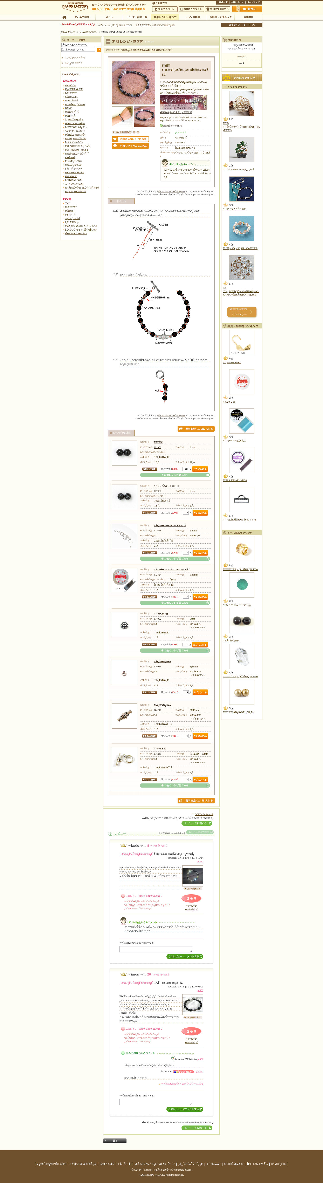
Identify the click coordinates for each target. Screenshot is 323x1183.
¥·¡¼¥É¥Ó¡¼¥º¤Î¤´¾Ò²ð (51, 1164)
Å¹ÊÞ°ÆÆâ (248, 17)
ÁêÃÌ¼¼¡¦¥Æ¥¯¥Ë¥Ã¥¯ (220, 17)
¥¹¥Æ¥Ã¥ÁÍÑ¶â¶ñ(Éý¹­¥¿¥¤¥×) (239, 519)
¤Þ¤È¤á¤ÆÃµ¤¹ (81, 17)
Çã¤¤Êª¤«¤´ (247, 9)
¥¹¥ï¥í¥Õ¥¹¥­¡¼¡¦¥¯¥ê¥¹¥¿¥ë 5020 (240, 569)
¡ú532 (200, 861)
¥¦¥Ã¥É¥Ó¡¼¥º (231, 640)
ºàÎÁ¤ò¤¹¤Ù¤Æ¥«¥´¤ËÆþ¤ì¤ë (171, 191)
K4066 (157, 666)
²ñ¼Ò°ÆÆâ (106, 1164)
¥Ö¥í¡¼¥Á (70, 116)
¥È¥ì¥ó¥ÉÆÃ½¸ (192, 17)
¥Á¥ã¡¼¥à (70, 157)
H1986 (157, 491)
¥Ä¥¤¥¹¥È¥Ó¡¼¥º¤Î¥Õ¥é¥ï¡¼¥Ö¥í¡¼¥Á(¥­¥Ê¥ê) (241, 127)
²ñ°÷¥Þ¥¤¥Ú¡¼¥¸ (165, 9)
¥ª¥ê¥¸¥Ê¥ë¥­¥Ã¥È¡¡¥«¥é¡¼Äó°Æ (81, 226)
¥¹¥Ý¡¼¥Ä (70, 214)
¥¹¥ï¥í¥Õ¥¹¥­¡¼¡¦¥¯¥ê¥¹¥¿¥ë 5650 (240, 676)
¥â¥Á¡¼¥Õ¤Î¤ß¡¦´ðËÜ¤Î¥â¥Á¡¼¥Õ (82, 187)
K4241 (157, 710)
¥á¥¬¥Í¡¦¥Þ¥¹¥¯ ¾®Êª (75, 138)
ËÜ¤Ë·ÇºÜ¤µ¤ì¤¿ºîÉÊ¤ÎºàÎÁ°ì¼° (81, 230)
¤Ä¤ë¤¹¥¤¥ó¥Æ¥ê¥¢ (75, 131)
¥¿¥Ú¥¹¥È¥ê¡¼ (72, 222)
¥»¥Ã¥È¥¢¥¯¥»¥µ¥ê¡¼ (76, 127)
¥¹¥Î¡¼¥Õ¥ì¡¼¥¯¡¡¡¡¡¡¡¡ (166, 485)
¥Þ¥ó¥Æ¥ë (160, 748)
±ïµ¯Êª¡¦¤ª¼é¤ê (72, 218)
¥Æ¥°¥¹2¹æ (229, 401)
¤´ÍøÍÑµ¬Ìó (125, 1164)
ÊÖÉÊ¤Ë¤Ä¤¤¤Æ (204, 814)
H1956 (157, 447)
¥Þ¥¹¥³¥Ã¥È (71, 207)
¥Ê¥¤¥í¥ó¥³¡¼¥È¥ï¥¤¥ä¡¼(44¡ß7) (172, 569)
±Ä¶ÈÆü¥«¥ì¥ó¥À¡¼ (83, 1164)
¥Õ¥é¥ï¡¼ (70, 211)
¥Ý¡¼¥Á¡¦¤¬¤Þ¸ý (73, 169)
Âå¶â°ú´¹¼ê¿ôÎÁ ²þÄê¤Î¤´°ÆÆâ (115, 25)
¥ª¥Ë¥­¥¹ (158, 442)
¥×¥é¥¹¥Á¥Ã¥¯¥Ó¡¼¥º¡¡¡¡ (237, 605)
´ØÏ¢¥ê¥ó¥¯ (213, 1164)
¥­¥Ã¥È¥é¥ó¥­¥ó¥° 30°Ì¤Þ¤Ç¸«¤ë (239, 312)
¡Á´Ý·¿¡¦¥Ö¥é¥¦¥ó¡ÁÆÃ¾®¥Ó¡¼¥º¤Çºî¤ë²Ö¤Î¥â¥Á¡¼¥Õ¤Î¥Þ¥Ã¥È (241, 291)
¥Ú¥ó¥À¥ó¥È (71, 100)
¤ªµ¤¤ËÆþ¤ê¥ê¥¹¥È (191, 9)
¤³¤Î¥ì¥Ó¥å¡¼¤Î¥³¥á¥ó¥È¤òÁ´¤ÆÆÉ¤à (182, 1083)
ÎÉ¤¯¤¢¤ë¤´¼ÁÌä (257, 1164)
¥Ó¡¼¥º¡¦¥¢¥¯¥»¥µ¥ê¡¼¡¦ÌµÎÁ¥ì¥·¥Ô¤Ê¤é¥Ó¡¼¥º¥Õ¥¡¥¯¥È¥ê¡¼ (161, 1170)
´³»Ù (67, 203)
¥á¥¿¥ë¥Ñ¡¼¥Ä (162, 661)
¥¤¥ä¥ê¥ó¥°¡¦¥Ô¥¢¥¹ (75, 104)
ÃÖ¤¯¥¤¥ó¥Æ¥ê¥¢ (74, 184)
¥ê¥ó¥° (68, 108)
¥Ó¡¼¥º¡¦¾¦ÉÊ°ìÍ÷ (137, 17)
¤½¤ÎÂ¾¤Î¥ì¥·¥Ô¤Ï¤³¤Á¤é (175, 475)
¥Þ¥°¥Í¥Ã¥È (71, 176)
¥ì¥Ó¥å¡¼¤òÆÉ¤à (172, 125)
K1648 (157, 530)
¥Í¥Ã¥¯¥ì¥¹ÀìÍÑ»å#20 (235, 480)
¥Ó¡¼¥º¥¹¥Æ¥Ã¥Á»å (234, 441)
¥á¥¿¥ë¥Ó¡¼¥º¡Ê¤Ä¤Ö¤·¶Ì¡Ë (170, 525)
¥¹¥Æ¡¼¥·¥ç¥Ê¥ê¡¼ (74, 172)
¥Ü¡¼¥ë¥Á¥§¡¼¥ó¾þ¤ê (76, 150)
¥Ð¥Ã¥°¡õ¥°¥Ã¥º (73, 165)
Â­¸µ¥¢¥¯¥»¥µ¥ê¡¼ (74, 119)
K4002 (157, 618)
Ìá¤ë (115, 1140)
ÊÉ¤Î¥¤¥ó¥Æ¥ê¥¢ (74, 180)
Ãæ (249, 25)
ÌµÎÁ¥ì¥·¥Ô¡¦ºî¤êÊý (165, 17)
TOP (64, 17)
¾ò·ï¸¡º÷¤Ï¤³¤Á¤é (74, 63)
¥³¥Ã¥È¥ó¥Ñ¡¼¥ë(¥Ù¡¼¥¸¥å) (238, 712)
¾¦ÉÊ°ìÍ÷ (222, 3)
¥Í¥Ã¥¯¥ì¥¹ (70, 85)
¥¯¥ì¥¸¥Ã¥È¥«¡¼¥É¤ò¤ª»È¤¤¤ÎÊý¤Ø (155, 25)
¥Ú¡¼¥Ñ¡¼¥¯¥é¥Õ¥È (75, 191)
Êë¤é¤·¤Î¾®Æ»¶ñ (74, 142)
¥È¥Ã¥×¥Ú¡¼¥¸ (68, 32)
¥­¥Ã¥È (109, 17)
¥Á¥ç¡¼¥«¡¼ (71, 97)
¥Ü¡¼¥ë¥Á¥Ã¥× (232, 362)
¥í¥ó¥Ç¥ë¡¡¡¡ (161, 613)
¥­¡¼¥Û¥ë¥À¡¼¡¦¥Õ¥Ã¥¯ (77, 153)
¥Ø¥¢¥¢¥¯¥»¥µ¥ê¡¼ (75, 123)
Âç (253, 25)
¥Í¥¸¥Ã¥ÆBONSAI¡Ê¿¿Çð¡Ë (238, 169)
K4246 (157, 753)
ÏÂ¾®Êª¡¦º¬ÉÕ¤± (73, 161)
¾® (244, 25)
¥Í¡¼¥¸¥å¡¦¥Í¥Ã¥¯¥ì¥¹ (234, 209)
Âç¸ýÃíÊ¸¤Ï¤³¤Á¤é (217, 9)
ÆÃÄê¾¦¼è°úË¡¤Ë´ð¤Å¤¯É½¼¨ (155, 1164)
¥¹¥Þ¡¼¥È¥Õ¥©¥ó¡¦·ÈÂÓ (77, 146)
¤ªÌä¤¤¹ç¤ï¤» (237, 3)
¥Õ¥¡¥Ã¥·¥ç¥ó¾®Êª (75, 135)
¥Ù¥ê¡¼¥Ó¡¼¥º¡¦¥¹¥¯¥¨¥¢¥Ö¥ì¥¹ (240, 248)
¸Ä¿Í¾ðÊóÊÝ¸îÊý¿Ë (190, 1164)
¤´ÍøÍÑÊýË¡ (160, 3)
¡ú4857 (199, 1071)
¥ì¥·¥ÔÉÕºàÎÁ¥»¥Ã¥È (76, 233)
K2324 (157, 574)
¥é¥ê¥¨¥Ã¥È (71, 93)
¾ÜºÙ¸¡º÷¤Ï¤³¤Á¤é (75, 57)
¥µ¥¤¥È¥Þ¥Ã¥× (253, 3)
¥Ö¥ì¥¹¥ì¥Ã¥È (72, 112)
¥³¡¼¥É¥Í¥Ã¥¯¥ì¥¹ (74, 89)
